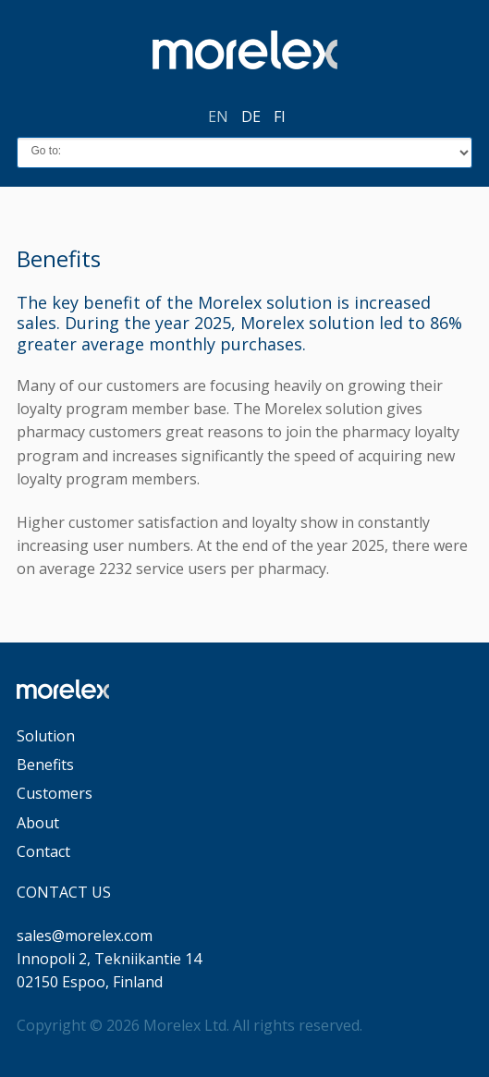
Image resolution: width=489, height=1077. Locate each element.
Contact (43, 851)
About (38, 823)
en (218, 116)
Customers (54, 793)
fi (280, 116)
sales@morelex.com (85, 935)
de (251, 116)
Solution (46, 736)
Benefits (45, 764)
